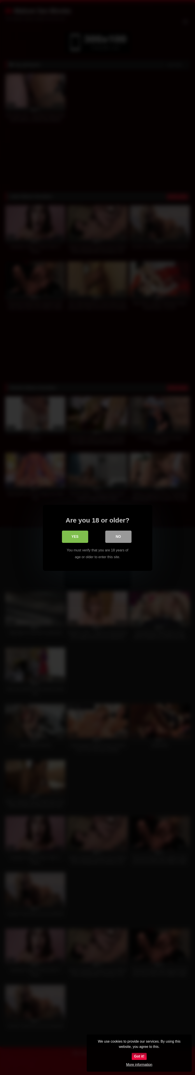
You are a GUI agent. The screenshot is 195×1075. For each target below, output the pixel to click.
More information (139, 1064)
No (118, 536)
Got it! (139, 1056)
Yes (74, 536)
